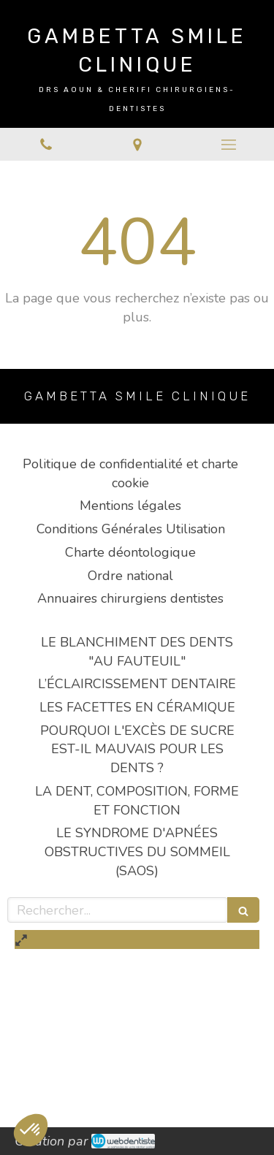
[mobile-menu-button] (228, 144)
